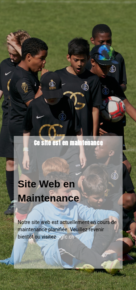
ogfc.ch (65, 237)
